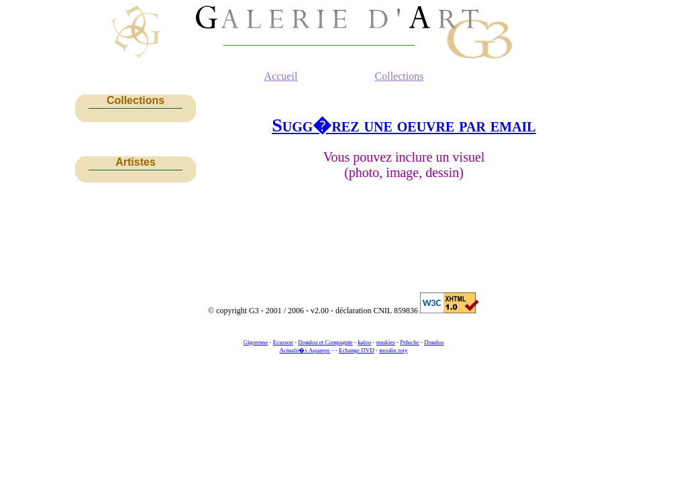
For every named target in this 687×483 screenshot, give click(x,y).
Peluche (409, 342)
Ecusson (283, 342)
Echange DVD (356, 350)
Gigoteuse (256, 342)
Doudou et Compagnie (325, 342)
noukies (385, 342)
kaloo (364, 342)
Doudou (433, 342)
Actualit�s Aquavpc (305, 350)
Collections (399, 76)
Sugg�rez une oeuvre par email (403, 125)
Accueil (281, 76)
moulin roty (393, 350)
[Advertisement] (135, 227)
